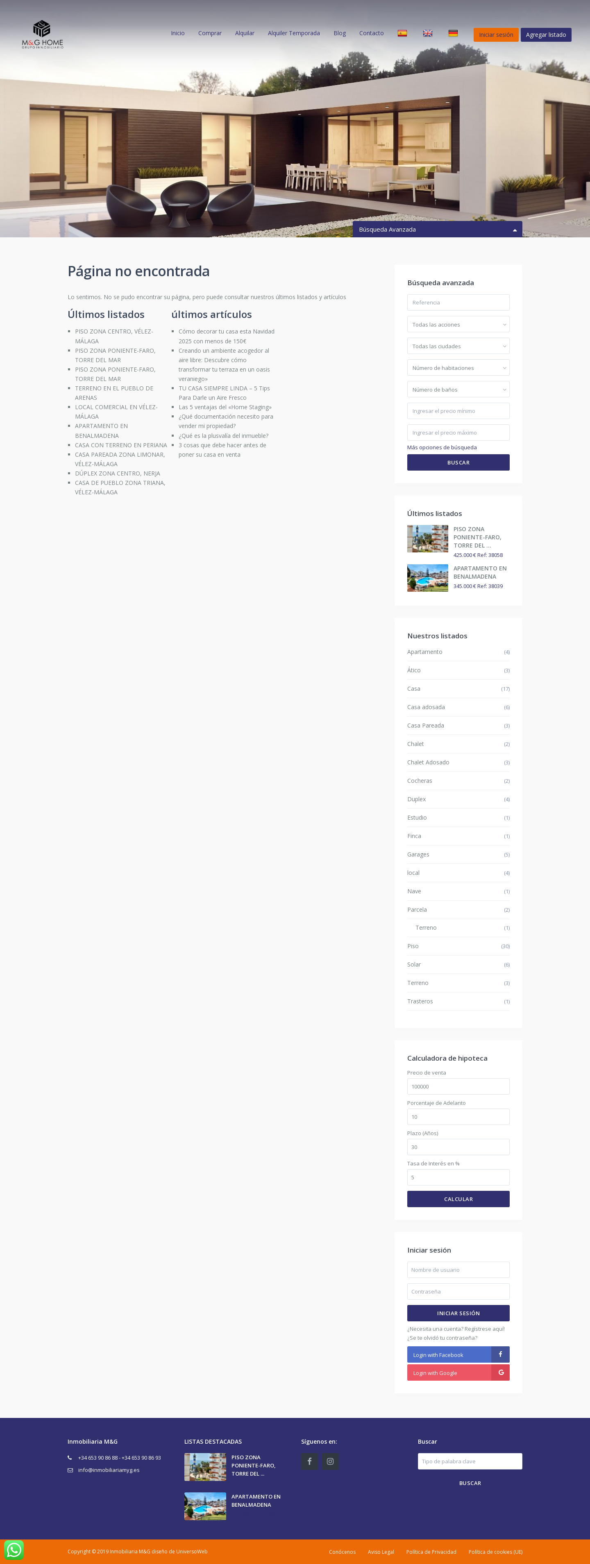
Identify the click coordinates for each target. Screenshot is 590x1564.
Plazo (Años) (422, 1133)
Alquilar (244, 33)
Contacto (371, 33)
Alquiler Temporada (294, 33)
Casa (413, 688)
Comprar (210, 33)
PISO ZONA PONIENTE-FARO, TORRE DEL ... (478, 537)
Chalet (415, 744)
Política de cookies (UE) (495, 1551)
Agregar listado (546, 34)
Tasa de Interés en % (433, 1163)
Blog (340, 33)
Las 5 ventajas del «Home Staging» (225, 407)
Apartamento (424, 652)
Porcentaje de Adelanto (436, 1103)
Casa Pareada (425, 725)
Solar (414, 964)
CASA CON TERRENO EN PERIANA (121, 445)
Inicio (178, 33)
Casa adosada (426, 707)
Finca (414, 836)
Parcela (417, 909)
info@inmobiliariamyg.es (109, 1470)
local (413, 873)
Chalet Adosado (428, 762)
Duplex (416, 799)
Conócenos (342, 1551)
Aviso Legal (381, 1551)
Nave (414, 891)
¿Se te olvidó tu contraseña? (442, 1337)
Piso (413, 946)
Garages (418, 854)
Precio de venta (426, 1072)
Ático (414, 670)
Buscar (458, 462)
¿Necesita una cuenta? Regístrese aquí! (456, 1328)
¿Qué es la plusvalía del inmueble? (223, 435)
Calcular (458, 1199)
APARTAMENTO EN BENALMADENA (480, 572)
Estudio (417, 817)
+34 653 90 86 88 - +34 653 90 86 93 (119, 1457)
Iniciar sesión (458, 1313)
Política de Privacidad (431, 1551)
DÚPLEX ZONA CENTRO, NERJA (117, 473)
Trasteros (420, 1001)
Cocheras (419, 780)
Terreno (426, 927)
